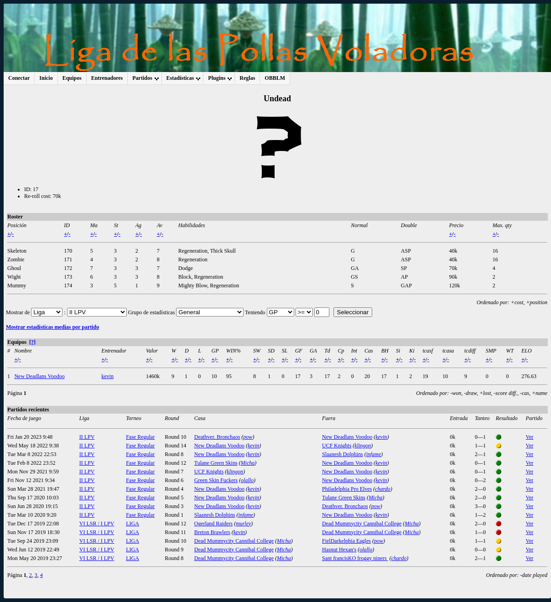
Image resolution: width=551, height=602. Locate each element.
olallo (247, 480)
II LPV (87, 437)
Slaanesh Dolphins (342, 454)
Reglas (247, 78)
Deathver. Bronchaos (217, 437)
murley (243, 523)
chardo (382, 489)
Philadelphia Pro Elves (347, 489)
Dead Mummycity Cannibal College (361, 523)
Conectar (19, 78)
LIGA (132, 523)
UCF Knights (336, 445)
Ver (530, 437)
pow (247, 437)
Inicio (45, 78)
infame (373, 454)
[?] (32, 342)
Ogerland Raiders (213, 523)
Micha (248, 463)
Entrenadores (107, 78)
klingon (362, 445)
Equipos (72, 78)
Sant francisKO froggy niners (355, 558)
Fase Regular (140, 437)
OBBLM (275, 78)
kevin (107, 376)
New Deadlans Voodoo (39, 376)
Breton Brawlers (212, 532)
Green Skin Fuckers (216, 480)
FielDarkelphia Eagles (346, 541)
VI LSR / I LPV (96, 523)
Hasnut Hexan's (339, 549)
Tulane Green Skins (216, 463)
